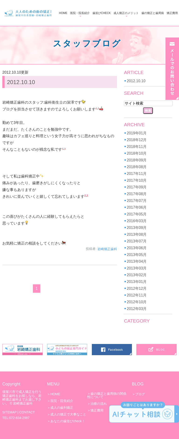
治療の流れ (98, 403)
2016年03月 (137, 221)
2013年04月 (137, 261)
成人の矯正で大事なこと (68, 414)
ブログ (140, 394)
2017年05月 (137, 214)
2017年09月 (137, 187)
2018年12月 (137, 140)
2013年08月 (137, 234)
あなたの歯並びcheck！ (67, 421)
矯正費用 (172, 13)
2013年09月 (137, 228)
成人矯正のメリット (126, 13)
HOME (63, 13)
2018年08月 (137, 167)
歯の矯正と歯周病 (152, 13)
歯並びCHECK (102, 13)
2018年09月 (137, 160)
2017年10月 (137, 180)
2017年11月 (137, 174)
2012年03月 (137, 309)
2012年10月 (137, 302)
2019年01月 (137, 133)
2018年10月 (137, 153)
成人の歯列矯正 (61, 407)
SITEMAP (9, 412)
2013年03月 (137, 268)
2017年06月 (137, 207)
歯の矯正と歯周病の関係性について (106, 395)
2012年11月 (137, 295)
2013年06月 (137, 248)
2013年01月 (137, 282)
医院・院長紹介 (80, 13)
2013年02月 (137, 275)
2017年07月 (137, 201)
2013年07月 (137, 241)
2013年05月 (137, 255)
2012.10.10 (21, 82)
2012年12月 (137, 288)
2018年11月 (137, 147)
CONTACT (27, 412)
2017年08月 (137, 194)
